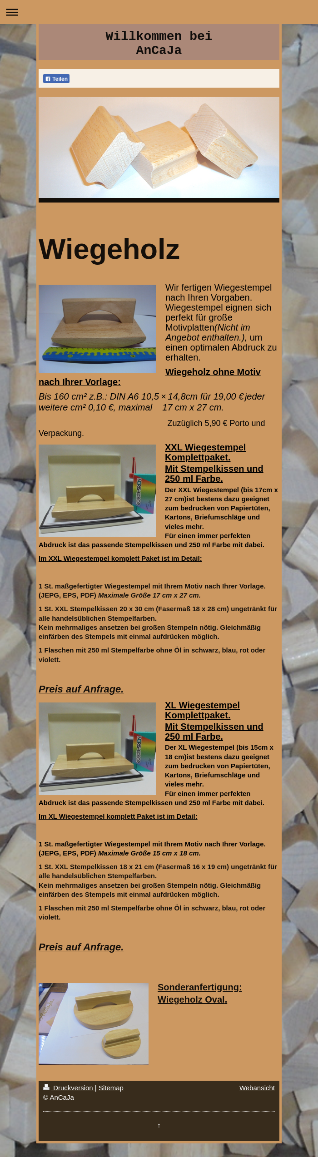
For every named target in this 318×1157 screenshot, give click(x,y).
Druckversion (69, 1088)
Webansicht (257, 1088)
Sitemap (111, 1088)
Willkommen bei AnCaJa (158, 44)
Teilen (56, 79)
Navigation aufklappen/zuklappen (159, 12)
